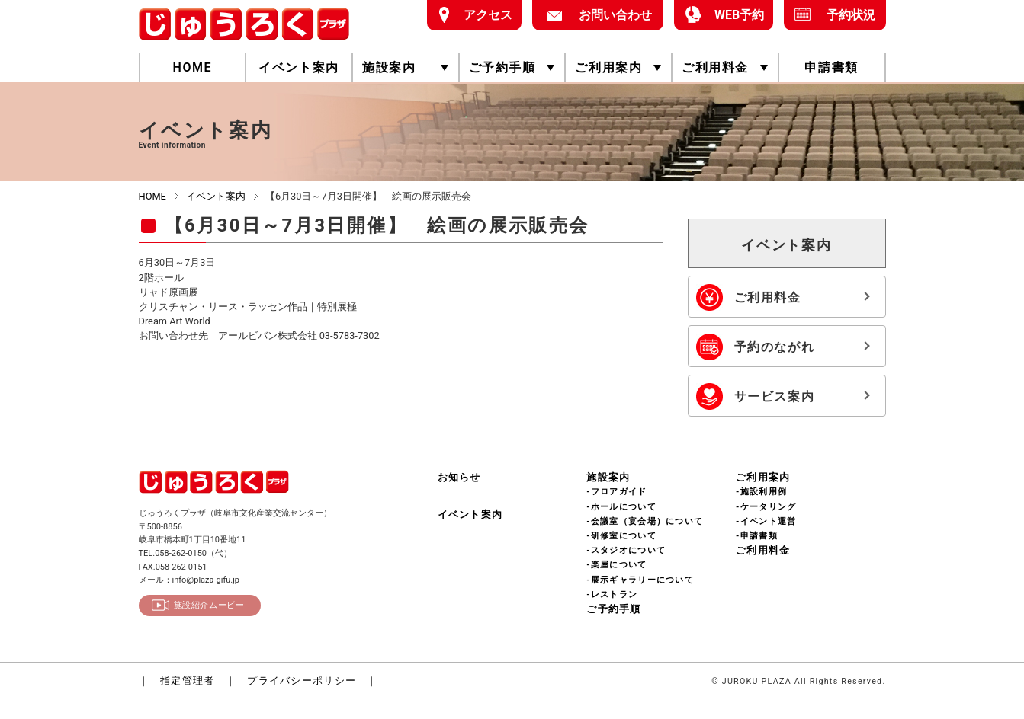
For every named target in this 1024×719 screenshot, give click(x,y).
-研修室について (621, 536)
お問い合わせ (610, 14)
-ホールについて (621, 507)
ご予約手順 (502, 67)
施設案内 (389, 67)
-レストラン (611, 594)
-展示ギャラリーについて (640, 580)
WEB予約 (735, 14)
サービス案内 (783, 396)
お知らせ (459, 477)
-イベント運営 (766, 521)
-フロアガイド (616, 492)
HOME (192, 67)
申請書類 (831, 67)
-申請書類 (757, 536)
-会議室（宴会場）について (644, 521)
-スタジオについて (626, 550)
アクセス (483, 14)
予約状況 (845, 14)
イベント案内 (298, 67)
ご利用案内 (608, 67)
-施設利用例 (761, 492)
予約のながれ (783, 347)
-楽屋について (616, 565)
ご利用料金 (715, 67)
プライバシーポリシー (301, 680)
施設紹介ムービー (209, 605)
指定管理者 (187, 680)
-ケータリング (766, 507)
